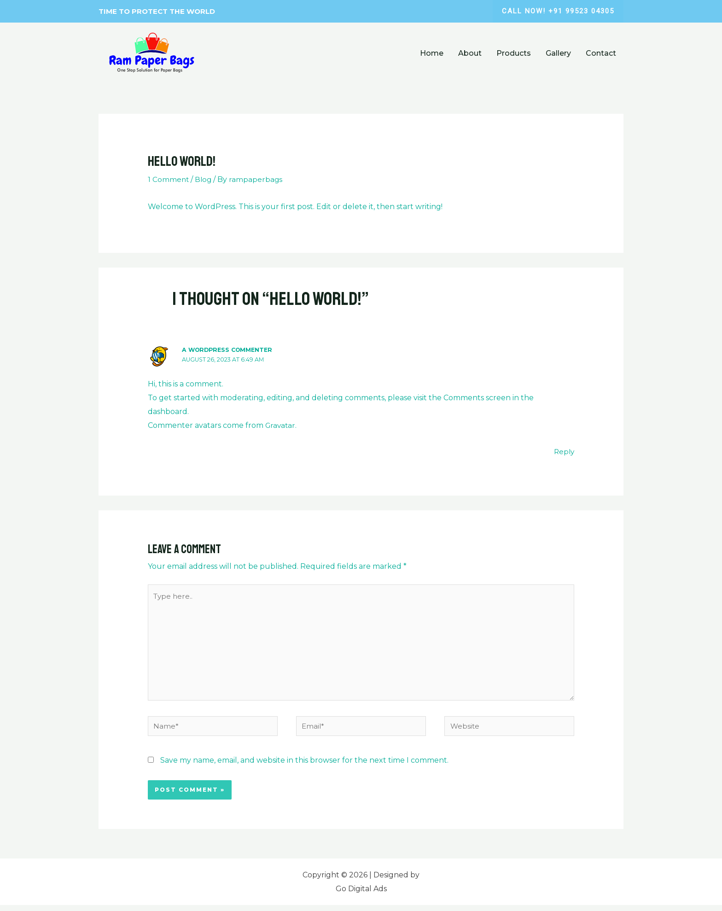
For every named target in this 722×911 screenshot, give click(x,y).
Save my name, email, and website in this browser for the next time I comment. (304, 766)
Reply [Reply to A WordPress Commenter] (563, 451)
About (470, 53)
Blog (204, 179)
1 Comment (169, 179)
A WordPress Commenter (229, 349)
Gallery (558, 53)
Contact (601, 53)
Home (431, 53)
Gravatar (281, 424)
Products (513, 53)
